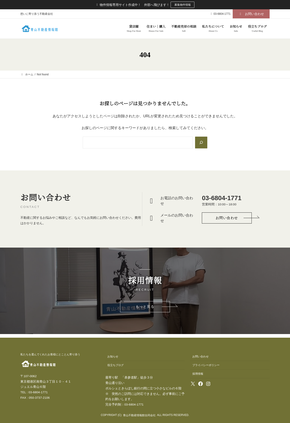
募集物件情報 (182, 4)
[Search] (201, 142)
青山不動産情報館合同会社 (139, 415)
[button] (251, 14)
